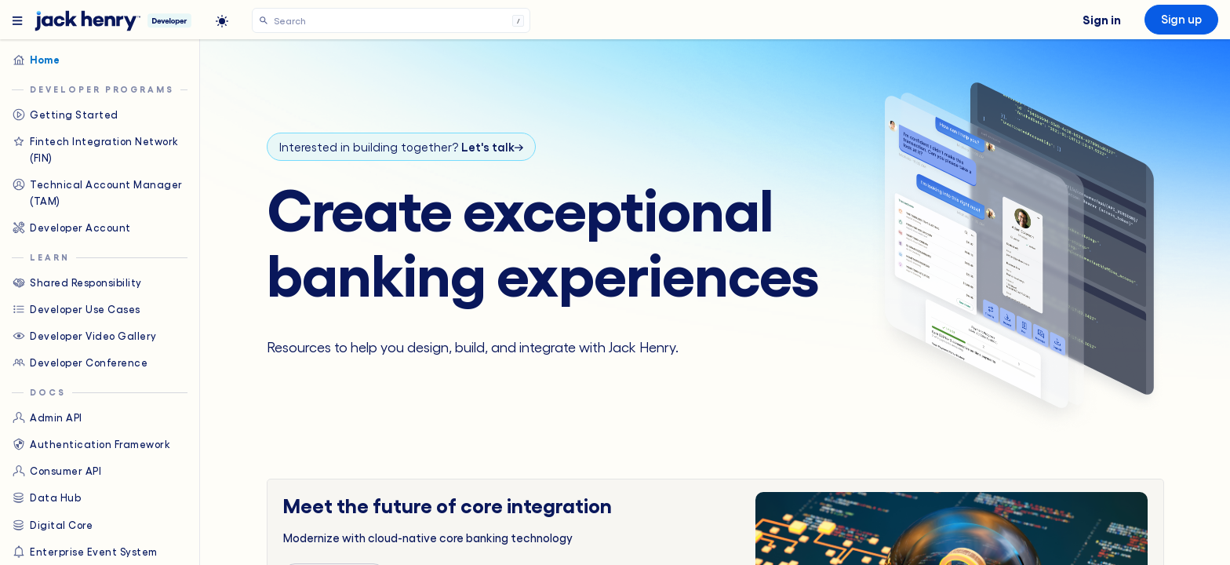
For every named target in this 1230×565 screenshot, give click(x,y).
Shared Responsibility (77, 282)
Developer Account (71, 228)
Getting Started (65, 115)
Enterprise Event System (85, 552)
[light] (222, 21)
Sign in (1102, 19)
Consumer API (56, 471)
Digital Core (52, 525)
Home (36, 60)
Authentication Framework (91, 444)
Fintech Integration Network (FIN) (95, 148)
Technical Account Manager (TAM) (97, 191)
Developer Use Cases (76, 309)
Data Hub (46, 497)
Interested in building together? (401, 147)
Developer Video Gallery (84, 336)
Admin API (47, 417)
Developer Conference (79, 362)
